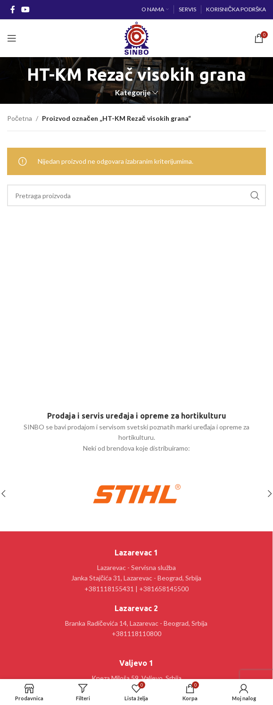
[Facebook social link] (12, 9)
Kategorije (133, 92)
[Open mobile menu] (11, 38)
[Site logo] (136, 38)
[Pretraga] (136, 195)
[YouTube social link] (25, 9)
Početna (19, 118)
